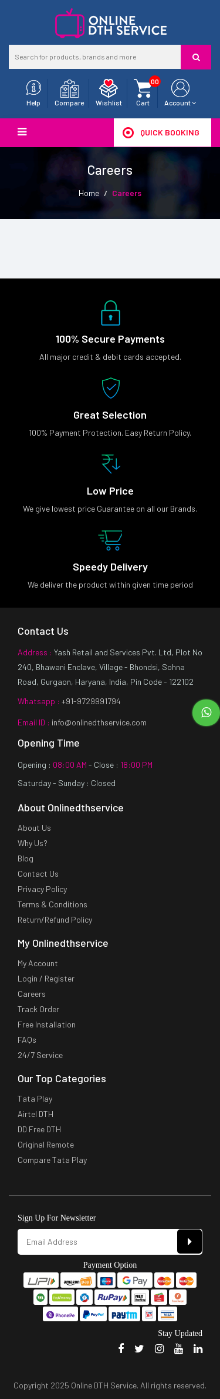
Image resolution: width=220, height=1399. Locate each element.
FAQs (27, 1040)
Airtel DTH (35, 1114)
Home (89, 193)
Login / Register (46, 978)
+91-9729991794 (90, 701)
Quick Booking (161, 132)
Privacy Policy (42, 889)
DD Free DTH (39, 1129)
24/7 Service (40, 1055)
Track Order (38, 1009)
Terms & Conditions (52, 904)
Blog (25, 858)
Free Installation (47, 1024)
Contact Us (38, 873)
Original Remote (46, 1144)
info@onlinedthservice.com (98, 722)
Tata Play (35, 1098)
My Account (38, 963)
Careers (32, 994)
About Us (34, 828)
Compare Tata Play (52, 1160)
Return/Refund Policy (55, 919)
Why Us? (33, 843)
